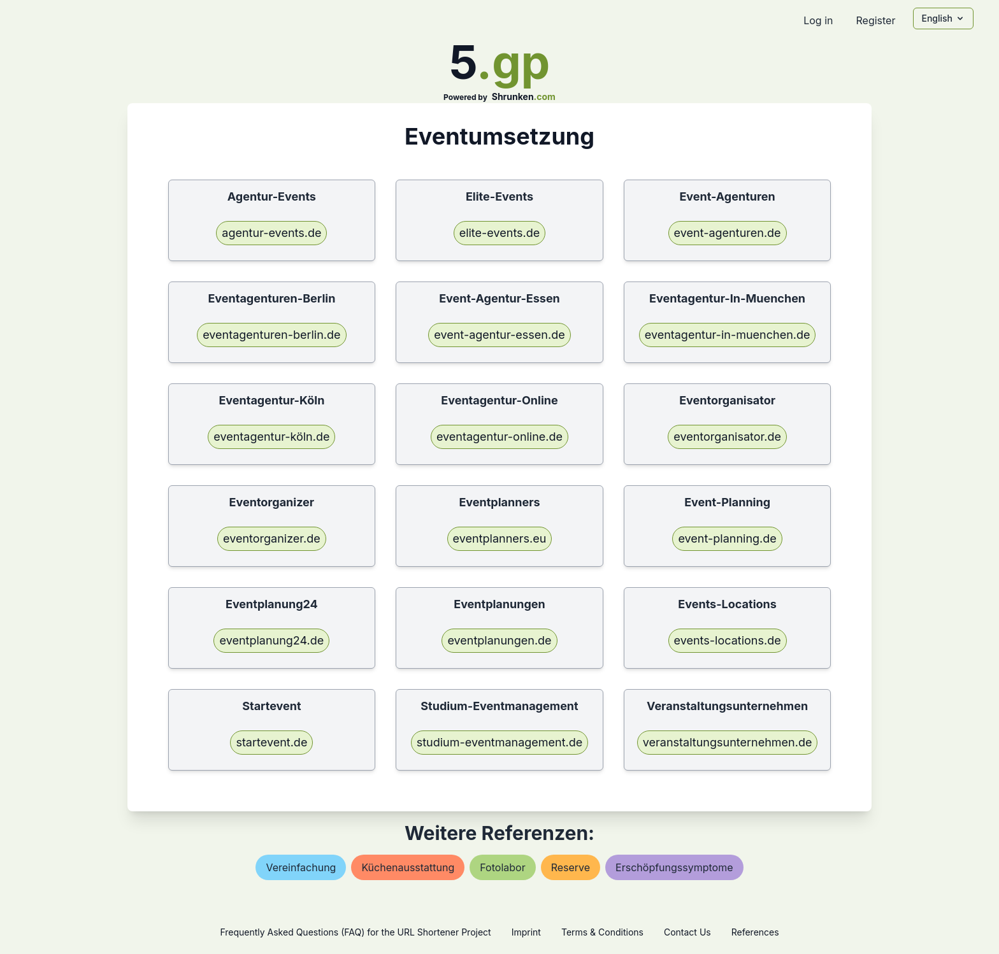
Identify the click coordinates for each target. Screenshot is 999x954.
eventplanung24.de (271, 640)
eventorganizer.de (271, 538)
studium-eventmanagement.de (500, 742)
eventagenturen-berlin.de (271, 334)
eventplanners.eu (500, 538)
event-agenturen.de (727, 232)
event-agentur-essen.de (499, 334)
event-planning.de (727, 538)
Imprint (526, 932)
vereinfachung (301, 867)
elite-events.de (499, 232)
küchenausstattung (407, 867)
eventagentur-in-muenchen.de (727, 334)
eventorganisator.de (727, 436)
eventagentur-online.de (499, 436)
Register (875, 20)
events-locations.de (727, 640)
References (755, 932)
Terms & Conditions (602, 932)
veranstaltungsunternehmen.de (727, 742)
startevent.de (271, 742)
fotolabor (502, 867)
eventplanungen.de (499, 640)
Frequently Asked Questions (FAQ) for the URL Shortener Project (355, 932)
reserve (570, 867)
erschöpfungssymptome (674, 867)
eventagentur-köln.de (271, 436)
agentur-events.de (271, 232)
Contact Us (687, 932)
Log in (818, 20)
